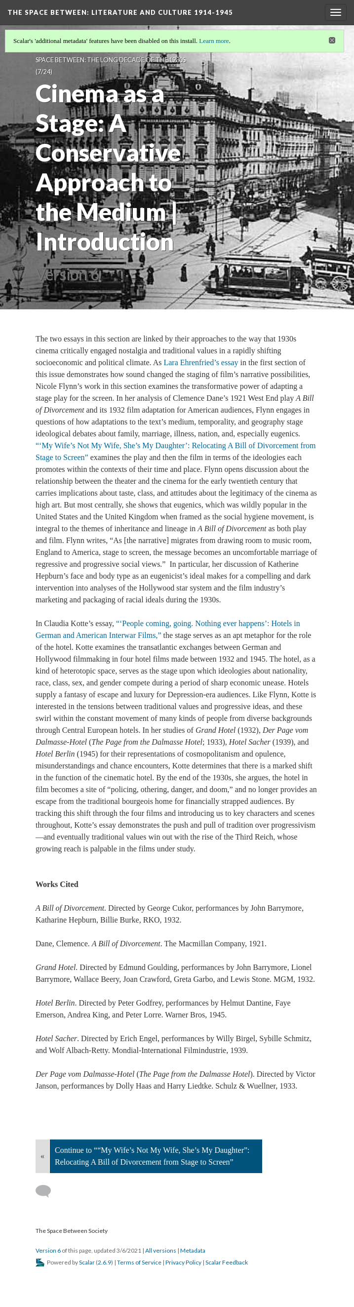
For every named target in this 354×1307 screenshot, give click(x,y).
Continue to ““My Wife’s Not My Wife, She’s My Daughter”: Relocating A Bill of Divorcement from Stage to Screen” (152, 1156)
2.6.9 (104, 1262)
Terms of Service (139, 1262)
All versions (160, 1250)
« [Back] (42, 1156)
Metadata (192, 1250)
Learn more (214, 40)
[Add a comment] (48, 1191)
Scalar (87, 1262)
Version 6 (48, 1250)
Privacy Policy (183, 1262)
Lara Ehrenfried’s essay (200, 362)
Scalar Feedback (226, 1262)
